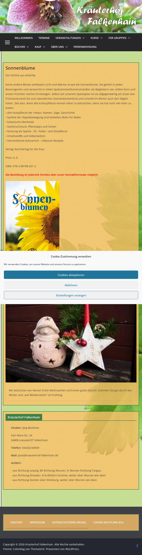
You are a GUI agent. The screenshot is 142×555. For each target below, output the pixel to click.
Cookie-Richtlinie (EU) (108, 522)
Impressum (37, 522)
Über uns (57, 47)
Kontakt (17, 522)
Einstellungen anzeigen (71, 295)
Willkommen (24, 38)
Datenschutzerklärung (69, 522)
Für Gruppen (117, 38)
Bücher (20, 47)
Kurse (95, 38)
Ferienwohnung (85, 47)
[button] (83, 38)
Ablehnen (71, 285)
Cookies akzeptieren (71, 275)
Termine (44, 38)
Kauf (38, 47)
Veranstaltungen (68, 38)
